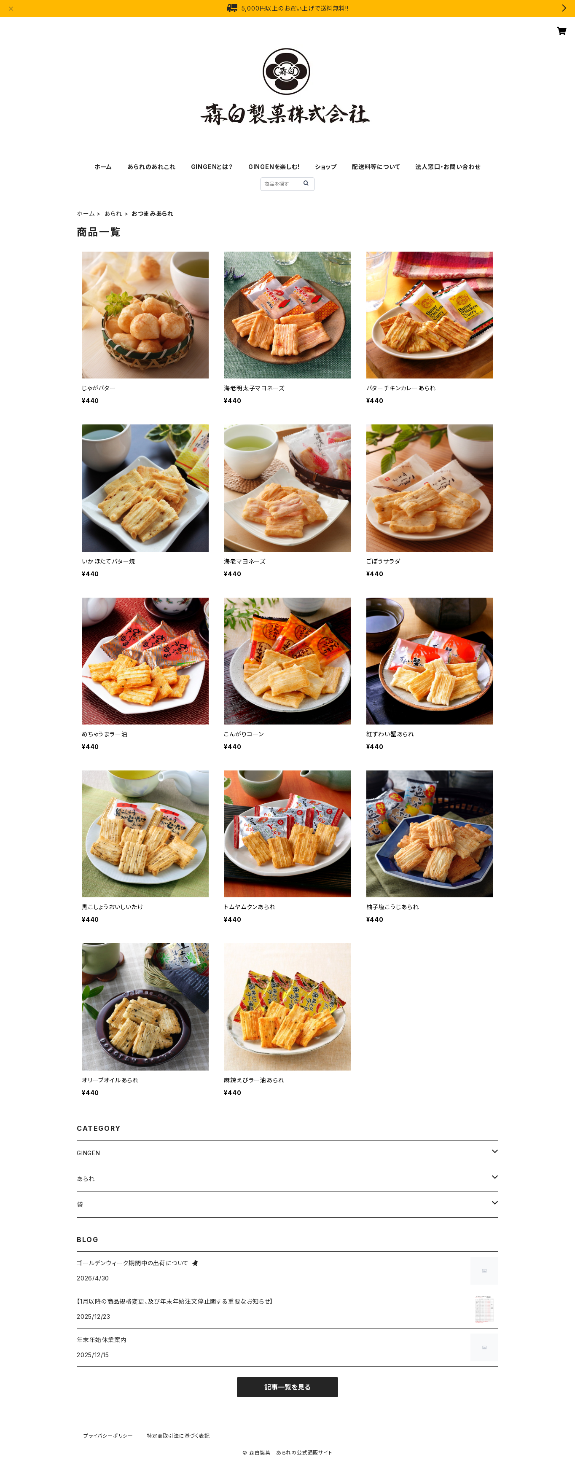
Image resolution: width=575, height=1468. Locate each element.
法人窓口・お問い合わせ (448, 166)
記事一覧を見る (287, 1387)
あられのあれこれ (151, 166)
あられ (113, 213)
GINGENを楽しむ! (274, 166)
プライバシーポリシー (108, 1436)
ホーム (103, 166)
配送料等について (376, 166)
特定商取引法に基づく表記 (178, 1436)
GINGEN (88, 1153)
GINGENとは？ (212, 166)
